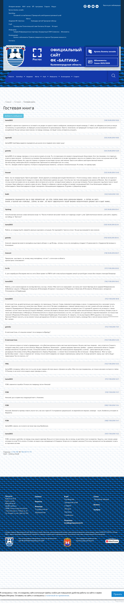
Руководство (69, 541)
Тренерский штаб (71, 544)
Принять (118, 594)
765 (15, 493)
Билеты (97, 547)
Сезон (96, 538)
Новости (38, 543)
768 (25, 493)
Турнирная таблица (101, 541)
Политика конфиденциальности (73, 563)
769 (28, 493)
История (68, 551)
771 (31, 493)
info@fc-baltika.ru (11, 548)
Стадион (68, 548)
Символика (69, 557)
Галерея (97, 552)
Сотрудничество (41, 551)
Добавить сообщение (13, 126)
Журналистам (40, 554)
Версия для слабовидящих (111, 5)
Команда (39, 548)
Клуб (66, 538)
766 (18, 493)
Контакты (68, 554)
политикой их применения (57, 595)
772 (34, 493)
